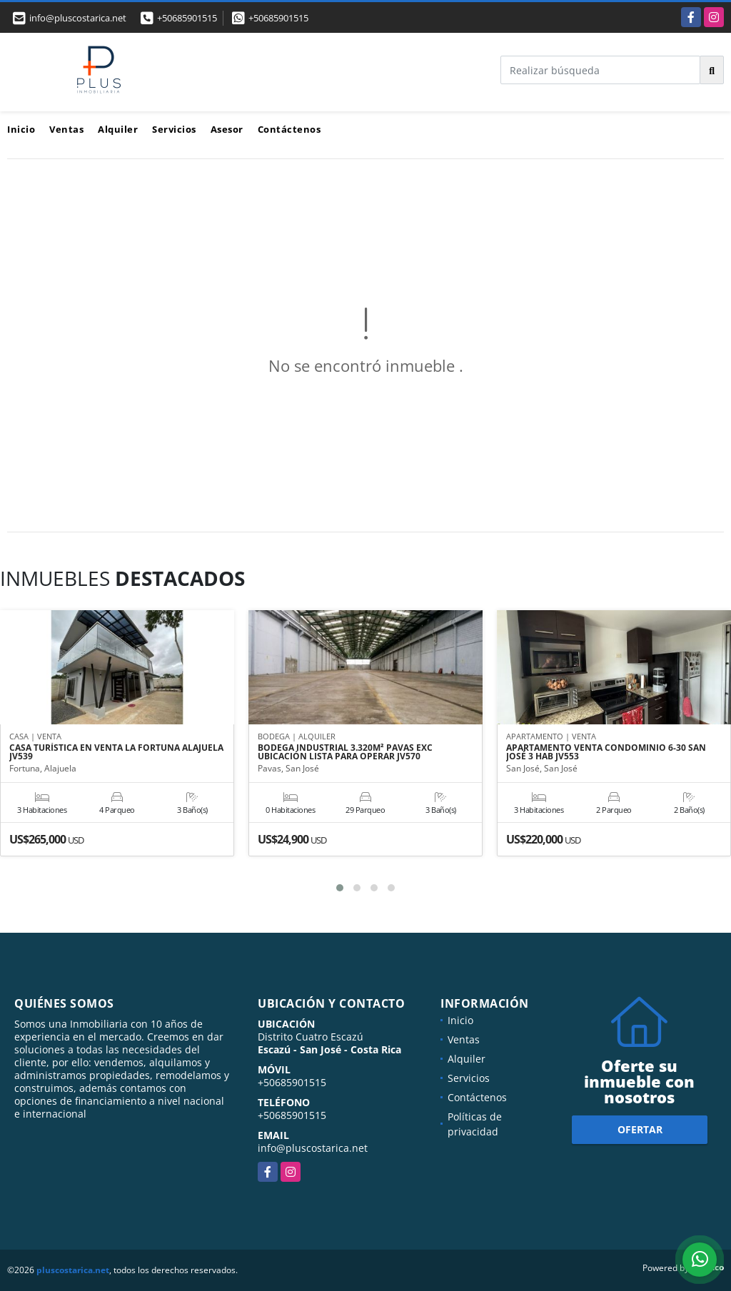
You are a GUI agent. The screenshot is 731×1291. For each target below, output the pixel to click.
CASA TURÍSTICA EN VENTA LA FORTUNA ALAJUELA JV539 (116, 752)
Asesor (227, 129)
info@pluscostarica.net (313, 1148)
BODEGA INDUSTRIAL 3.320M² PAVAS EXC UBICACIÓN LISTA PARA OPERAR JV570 (345, 752)
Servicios (174, 129)
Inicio (21, 129)
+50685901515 (187, 17)
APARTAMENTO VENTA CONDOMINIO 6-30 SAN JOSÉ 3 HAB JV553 (606, 752)
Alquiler (118, 129)
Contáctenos (289, 129)
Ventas (66, 129)
